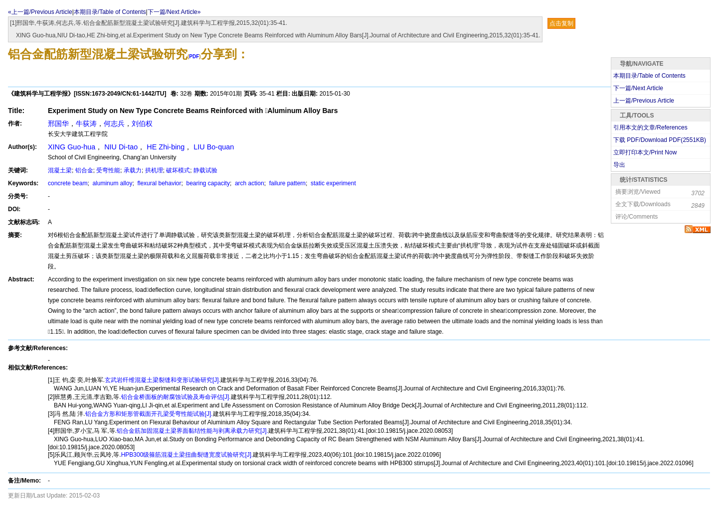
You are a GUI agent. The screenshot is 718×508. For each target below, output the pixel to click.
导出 (619, 164)
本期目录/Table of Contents (110, 11)
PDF (194, 56)
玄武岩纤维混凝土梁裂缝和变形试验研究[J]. (162, 380)
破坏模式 (178, 170)
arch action (248, 183)
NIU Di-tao (121, 147)
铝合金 (84, 170)
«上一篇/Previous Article (40, 11)
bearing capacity (207, 183)
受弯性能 (108, 170)
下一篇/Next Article (638, 88)
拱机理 (154, 170)
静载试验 (205, 170)
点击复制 (561, 23)
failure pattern (286, 183)
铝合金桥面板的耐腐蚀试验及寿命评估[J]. (176, 396)
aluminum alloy (111, 183)
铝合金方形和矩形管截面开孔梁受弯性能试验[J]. (149, 413)
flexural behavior (158, 183)
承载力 (133, 170)
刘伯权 (142, 123)
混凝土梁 (60, 170)
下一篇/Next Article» (174, 11)
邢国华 (58, 123)
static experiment (332, 183)
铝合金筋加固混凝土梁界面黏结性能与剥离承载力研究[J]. (192, 430)
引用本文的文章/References (650, 127)
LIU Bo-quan (213, 147)
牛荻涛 (86, 123)
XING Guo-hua (71, 147)
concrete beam (67, 183)
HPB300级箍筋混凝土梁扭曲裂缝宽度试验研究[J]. (187, 454)
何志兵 (114, 123)
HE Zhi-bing (165, 147)
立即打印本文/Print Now (645, 152)
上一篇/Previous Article (643, 100)
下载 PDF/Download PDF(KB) (659, 139)
